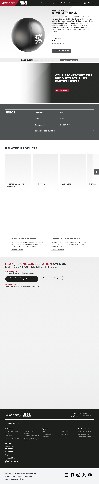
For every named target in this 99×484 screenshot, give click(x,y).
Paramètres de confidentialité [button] (25, 473)
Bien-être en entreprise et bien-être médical (31, 439)
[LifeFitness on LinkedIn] (67, 475)
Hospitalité (8, 436)
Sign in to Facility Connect (12, 462)
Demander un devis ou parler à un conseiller (22, 279)
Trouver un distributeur (10, 448)
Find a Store (10, 452)
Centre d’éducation (84, 436)
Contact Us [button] (9, 473)
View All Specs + (58, 43)
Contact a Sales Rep (61, 51)
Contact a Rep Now (69, 60)
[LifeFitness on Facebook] (72, 475)
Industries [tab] (44, 3)
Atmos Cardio (64, 434)
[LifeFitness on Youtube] (90, 475)
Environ (8, 444)
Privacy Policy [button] (10, 476)
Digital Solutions (65, 431)
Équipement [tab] (55, 3)
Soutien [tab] (63, 3)
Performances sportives (31, 436)
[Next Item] (96, 172)
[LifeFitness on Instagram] (78, 475)
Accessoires (45, 436)
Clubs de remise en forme (11, 432)
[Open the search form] (89, 3)
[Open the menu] (93, 3)
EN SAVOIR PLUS (17, 250)
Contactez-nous (74, 3)
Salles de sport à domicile (28, 432)
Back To (8, 7)
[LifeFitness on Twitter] (84, 475)
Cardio (44, 431)
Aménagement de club (85, 431)
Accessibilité (10, 458)
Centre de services (84, 434)
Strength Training (47, 434)
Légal (7, 455)
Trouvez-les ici (62, 90)
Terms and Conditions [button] (24, 476)
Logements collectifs (12, 438)
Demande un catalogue (51, 278)
